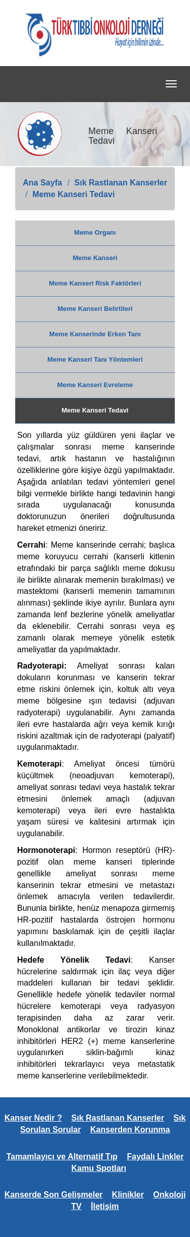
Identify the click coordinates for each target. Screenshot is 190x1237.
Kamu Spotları (98, 1168)
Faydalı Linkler (155, 1156)
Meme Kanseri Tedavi (73, 194)
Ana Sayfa (42, 182)
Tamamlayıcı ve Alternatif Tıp (62, 1156)
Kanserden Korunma (130, 1129)
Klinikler (128, 1194)
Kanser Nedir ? (33, 1118)
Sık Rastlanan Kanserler (120, 182)
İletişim (105, 1206)
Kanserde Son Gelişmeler (54, 1194)
